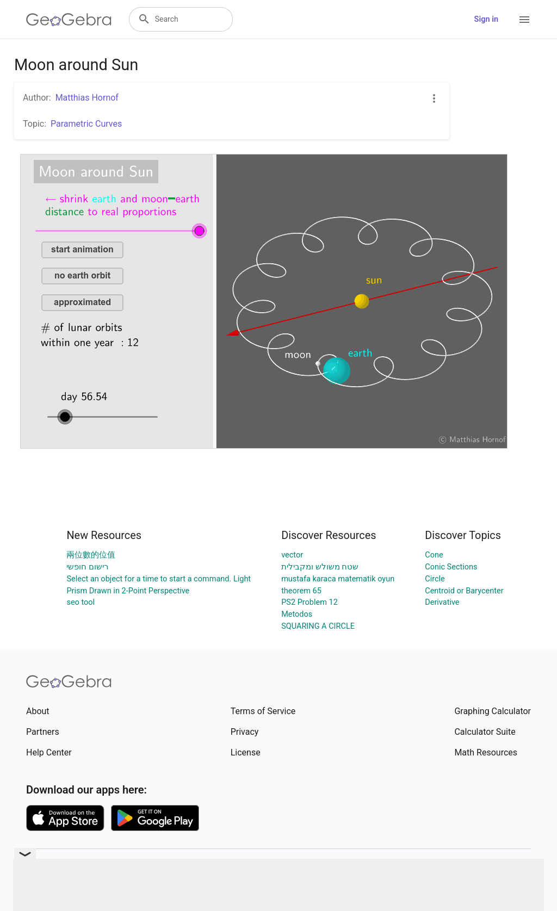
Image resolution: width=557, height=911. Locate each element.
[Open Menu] (524, 19)
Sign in (486, 19)
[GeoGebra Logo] (69, 19)
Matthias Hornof (87, 97)
